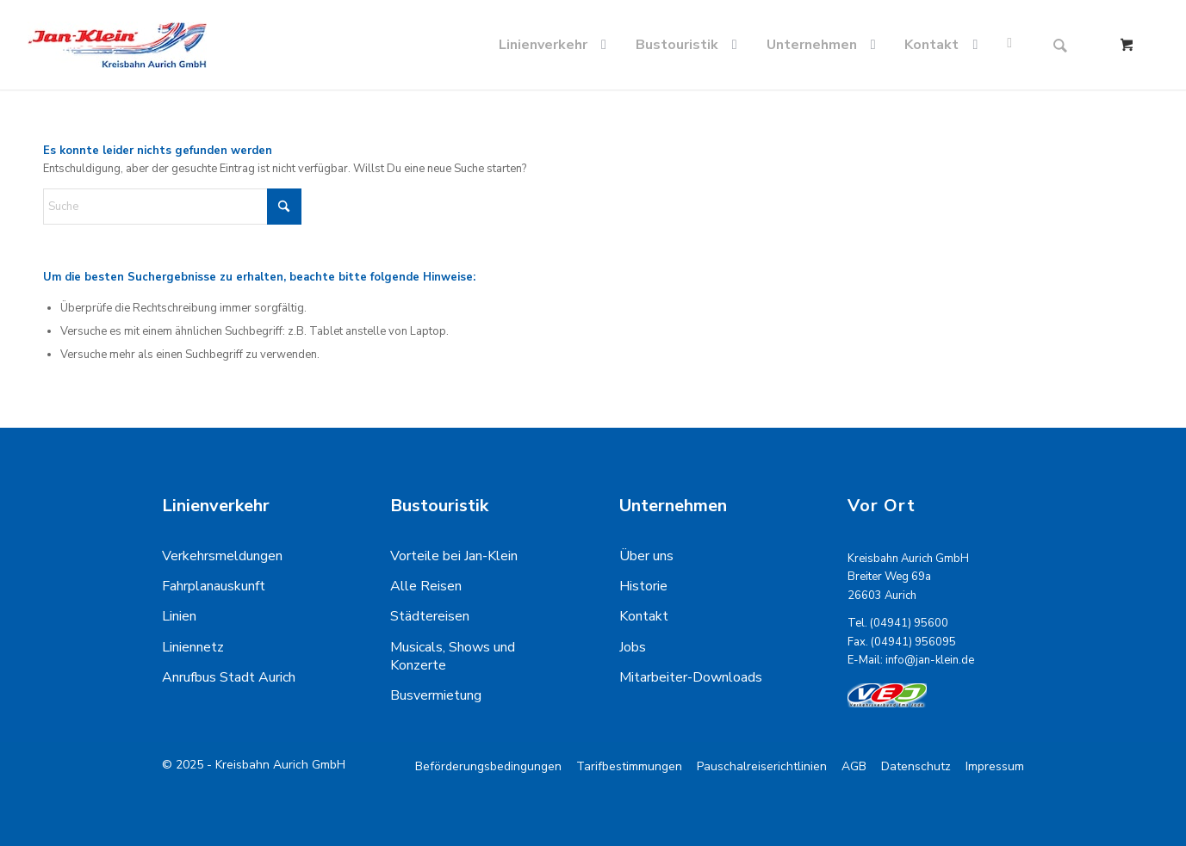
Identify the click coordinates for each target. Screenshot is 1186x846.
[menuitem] (555, 45)
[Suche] (1060, 45)
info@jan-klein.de (929, 660)
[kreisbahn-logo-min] (117, 45)
